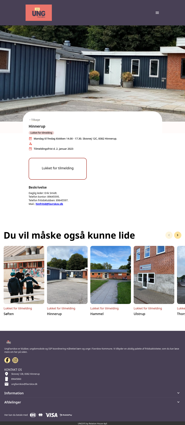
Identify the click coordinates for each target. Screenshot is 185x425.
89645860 (16, 379)
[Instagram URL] (15, 360)
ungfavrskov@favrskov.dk (24, 384)
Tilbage (35, 119)
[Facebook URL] (7, 360)
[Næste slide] (177, 237)
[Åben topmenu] (157, 13)
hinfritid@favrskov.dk (49, 206)
